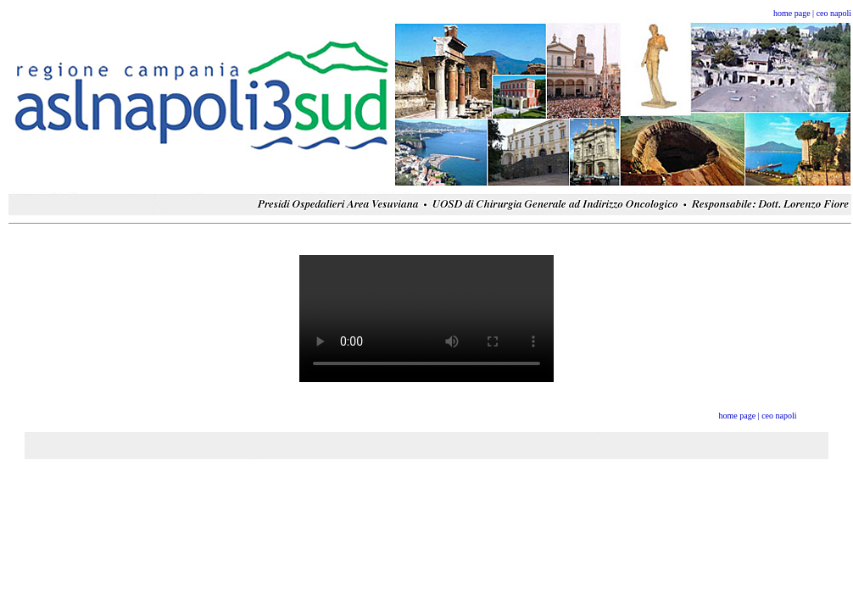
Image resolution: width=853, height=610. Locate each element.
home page (792, 13)
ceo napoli (834, 13)
